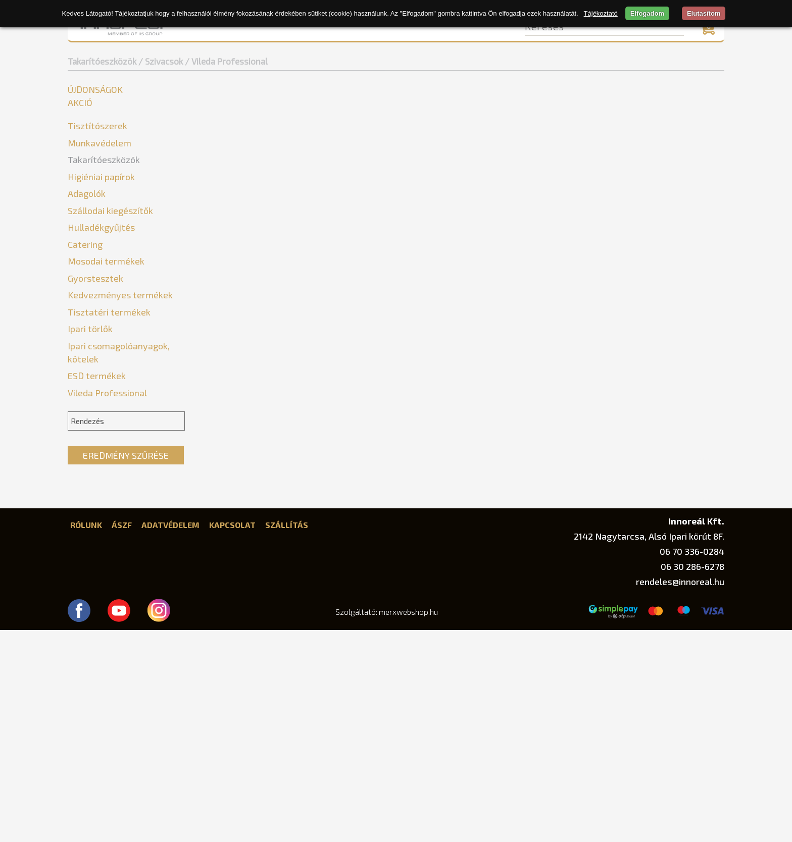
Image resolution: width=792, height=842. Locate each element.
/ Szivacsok (160, 61)
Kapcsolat (232, 737)
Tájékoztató (601, 13)
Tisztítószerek (97, 125)
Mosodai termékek (106, 473)
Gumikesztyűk (97, 219)
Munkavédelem (99, 142)
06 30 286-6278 (692, 778)
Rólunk (86, 737)
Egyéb (82, 173)
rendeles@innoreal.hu (680, 793)
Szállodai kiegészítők (110, 422)
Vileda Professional (110, 355)
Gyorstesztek (95, 490)
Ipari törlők (90, 540)
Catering (85, 456)
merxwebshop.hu (408, 823)
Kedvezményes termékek (120, 506)
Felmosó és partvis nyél (115, 188)
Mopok (84, 234)
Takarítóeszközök (102, 61)
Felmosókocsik (99, 203)
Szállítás (286, 737)
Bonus (86, 309)
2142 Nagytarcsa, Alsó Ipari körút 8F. (649, 748)
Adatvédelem (170, 737)
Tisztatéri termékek (109, 524)
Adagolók (87, 405)
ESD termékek (97, 587)
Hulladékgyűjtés (101, 439)
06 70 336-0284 (692, 763)
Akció (80, 102)
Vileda (86, 340)
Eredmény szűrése (126, 667)
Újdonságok (95, 89)
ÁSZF (122, 737)
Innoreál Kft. (696, 732)
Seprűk (84, 249)
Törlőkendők (94, 370)
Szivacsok (89, 294)
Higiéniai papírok (101, 388)
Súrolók (85, 264)
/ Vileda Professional (226, 61)
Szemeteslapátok (104, 279)
